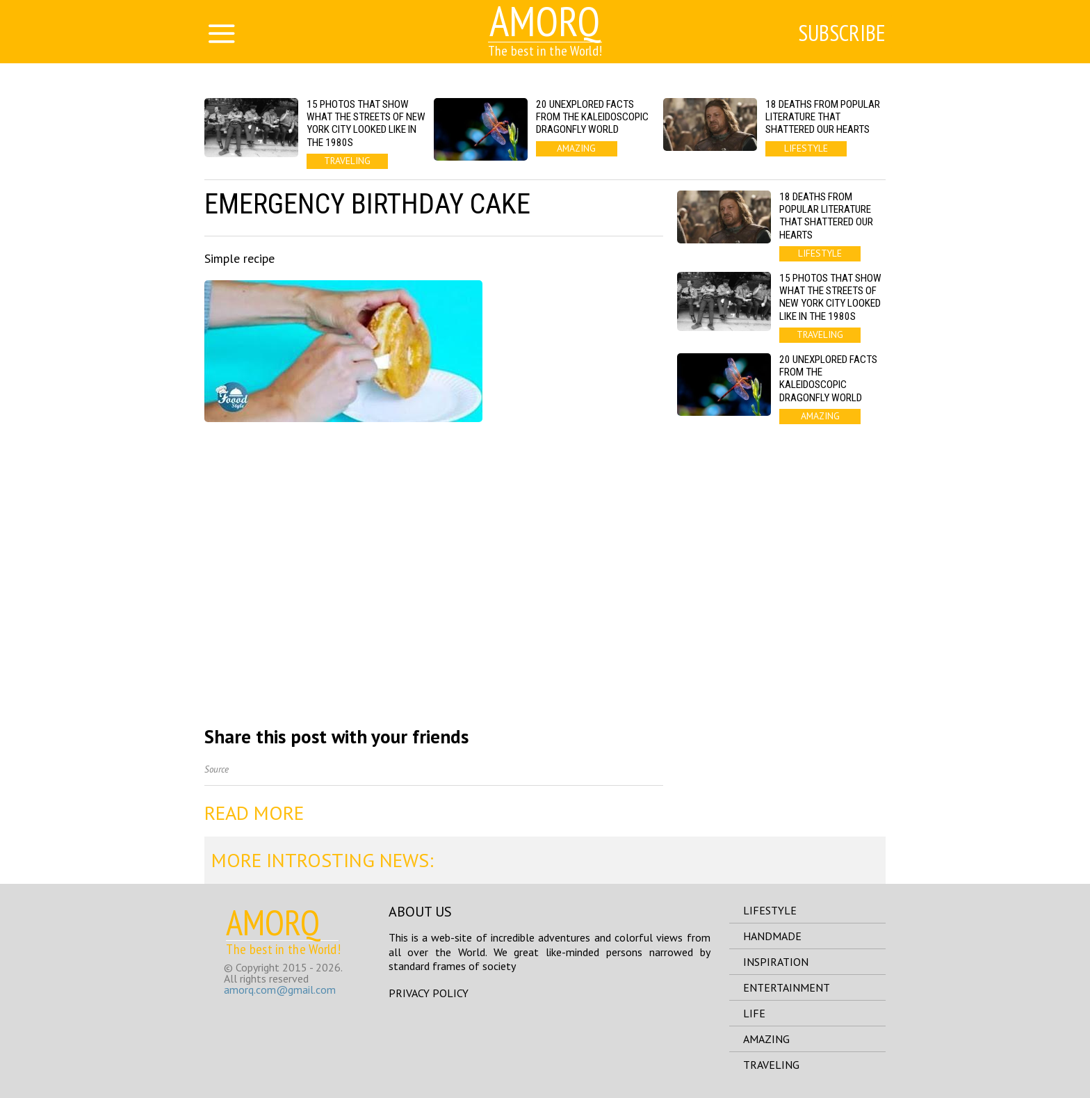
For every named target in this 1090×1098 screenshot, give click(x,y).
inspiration (775, 961)
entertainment (786, 987)
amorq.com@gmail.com (280, 989)
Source (216, 769)
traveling (771, 1064)
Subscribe (842, 32)
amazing (766, 1038)
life (754, 1013)
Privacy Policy (429, 993)
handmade (772, 936)
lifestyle (770, 910)
